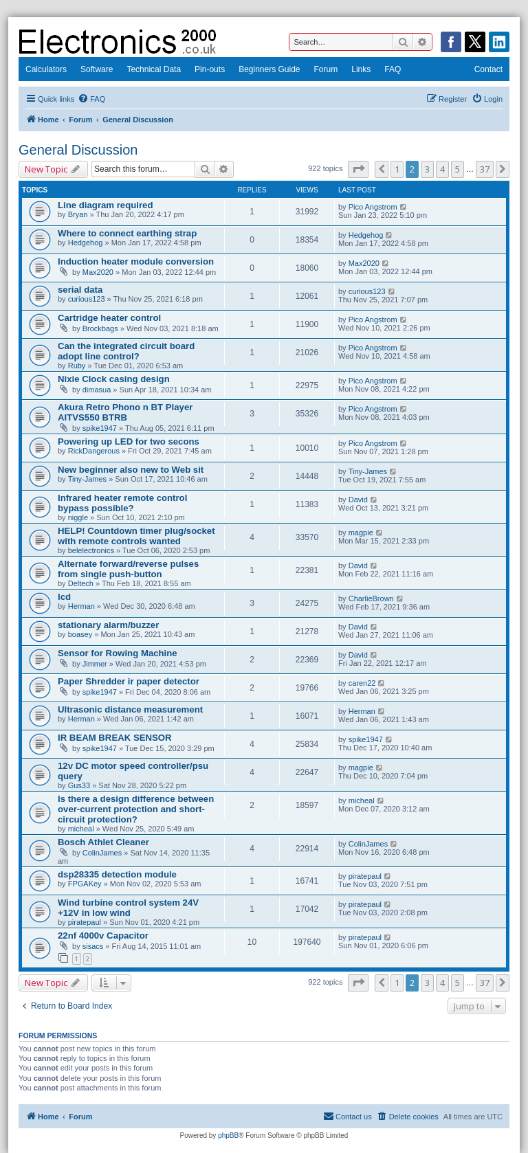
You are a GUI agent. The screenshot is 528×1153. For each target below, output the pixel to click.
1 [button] (397, 169)
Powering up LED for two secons (128, 441)
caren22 (362, 683)
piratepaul (365, 876)
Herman (81, 606)
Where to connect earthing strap (127, 233)
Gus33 (79, 785)
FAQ (392, 69)
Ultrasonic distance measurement (130, 709)
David (358, 499)
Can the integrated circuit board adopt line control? (126, 351)
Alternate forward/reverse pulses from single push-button (128, 569)
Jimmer (94, 664)
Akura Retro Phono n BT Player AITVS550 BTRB (125, 412)
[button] (358, 169)
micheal (81, 829)
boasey (80, 634)
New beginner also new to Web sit (131, 469)
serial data (80, 289)
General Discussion (78, 149)
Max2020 (97, 272)
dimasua (96, 389)
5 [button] (457, 169)
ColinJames (102, 853)
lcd (64, 597)
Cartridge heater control (109, 318)
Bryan (78, 214)
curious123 (86, 299)
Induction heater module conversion (136, 261)
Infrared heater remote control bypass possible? (122, 503)
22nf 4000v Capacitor (103, 935)
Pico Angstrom (373, 207)
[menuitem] (91, 99)
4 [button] (442, 169)
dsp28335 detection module (117, 874)
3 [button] (427, 169)
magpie (361, 532)
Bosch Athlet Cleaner (103, 842)
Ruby (77, 365)
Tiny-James (87, 479)
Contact (488, 69)
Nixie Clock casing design (114, 379)
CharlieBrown (371, 598)
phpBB (228, 1135)
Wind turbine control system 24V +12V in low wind (128, 907)
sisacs (93, 946)
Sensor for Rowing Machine (117, 653)
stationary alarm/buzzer (108, 625)
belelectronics (91, 550)
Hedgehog (85, 242)
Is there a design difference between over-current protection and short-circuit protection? (136, 809)
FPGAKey (85, 884)
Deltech (81, 583)
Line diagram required (105, 205)
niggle (78, 517)
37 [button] (485, 169)
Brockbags (100, 328)
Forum (326, 69)
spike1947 (99, 428)
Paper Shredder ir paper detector (128, 681)
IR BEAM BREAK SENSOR (115, 737)
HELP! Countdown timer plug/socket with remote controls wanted (136, 536)
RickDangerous (94, 451)
